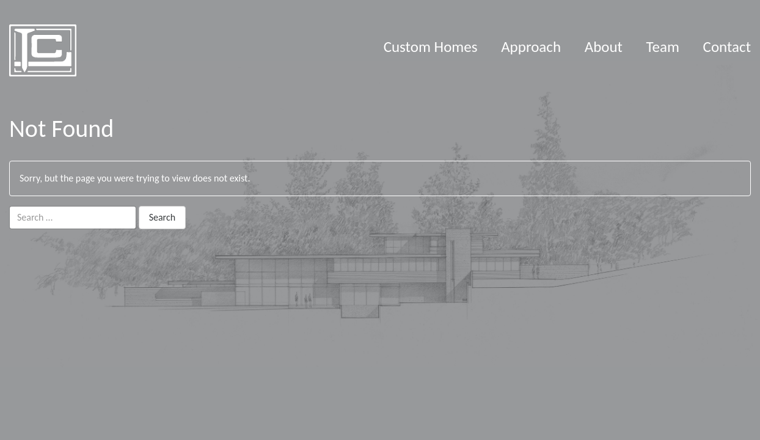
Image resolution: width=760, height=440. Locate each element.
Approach (531, 46)
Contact (727, 46)
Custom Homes (431, 46)
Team (662, 46)
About (604, 46)
